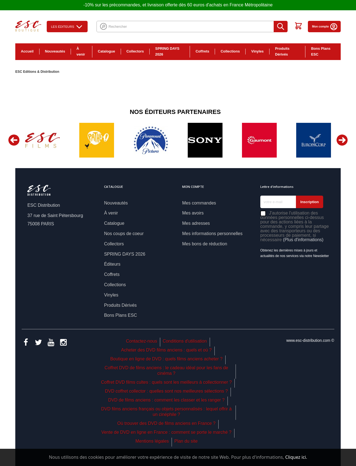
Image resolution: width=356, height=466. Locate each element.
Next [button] (342, 140)
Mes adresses (196, 223)
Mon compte (325, 26)
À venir (80, 51)
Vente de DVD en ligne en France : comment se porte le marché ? (166, 432)
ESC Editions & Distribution (37, 72)
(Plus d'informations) (303, 239)
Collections (230, 51)
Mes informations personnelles (212, 233)
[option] (42, 140)
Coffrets (202, 51)
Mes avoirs (193, 213)
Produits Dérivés (282, 51)
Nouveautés (55, 51)
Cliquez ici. (296, 457)
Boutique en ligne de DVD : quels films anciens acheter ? (166, 359)
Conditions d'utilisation (185, 341)
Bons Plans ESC (320, 51)
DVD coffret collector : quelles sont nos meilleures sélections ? (166, 391)
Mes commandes (199, 203)
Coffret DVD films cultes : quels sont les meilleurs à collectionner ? (166, 382)
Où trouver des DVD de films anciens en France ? (166, 423)
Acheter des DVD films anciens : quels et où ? (166, 350)
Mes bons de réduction (204, 243)
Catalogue (106, 51)
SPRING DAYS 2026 (167, 51)
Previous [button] (13, 140)
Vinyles (257, 51)
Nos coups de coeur (124, 233)
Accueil (27, 51)
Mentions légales (152, 441)
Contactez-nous (141, 341)
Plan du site (186, 441)
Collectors (135, 51)
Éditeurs (112, 264)
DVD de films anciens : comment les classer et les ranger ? (166, 400)
